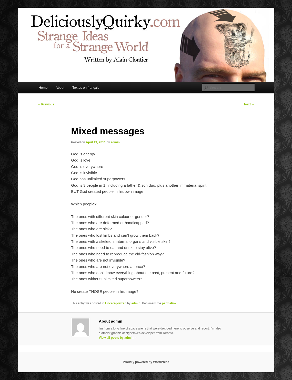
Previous (45, 104)
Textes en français (85, 87)
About (60, 87)
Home (43, 87)
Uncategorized (115, 303)
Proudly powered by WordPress (146, 362)
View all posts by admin (118, 337)
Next (249, 104)
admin (114, 142)
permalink (169, 303)
